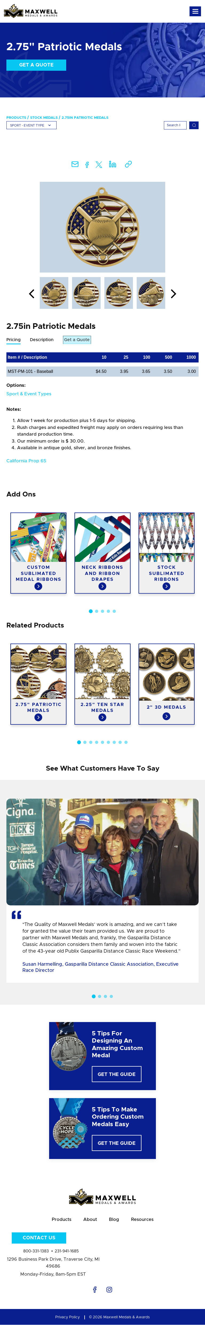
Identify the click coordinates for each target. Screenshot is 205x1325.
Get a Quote (36, 65)
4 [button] (108, 611)
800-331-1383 (36, 1251)
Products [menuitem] (16, 118)
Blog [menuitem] (114, 1219)
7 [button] (114, 742)
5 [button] (114, 611)
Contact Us (39, 1238)
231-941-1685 (67, 1251)
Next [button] (173, 294)
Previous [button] (31, 294)
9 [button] (126, 742)
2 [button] (96, 611)
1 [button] (91, 611)
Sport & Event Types (28, 394)
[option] (102, 227)
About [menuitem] (90, 1219)
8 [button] (120, 742)
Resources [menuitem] (142, 1219)
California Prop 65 (26, 461)
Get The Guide (117, 1074)
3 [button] (102, 611)
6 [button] (108, 742)
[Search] (175, 125)
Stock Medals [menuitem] (44, 118)
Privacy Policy (67, 1317)
